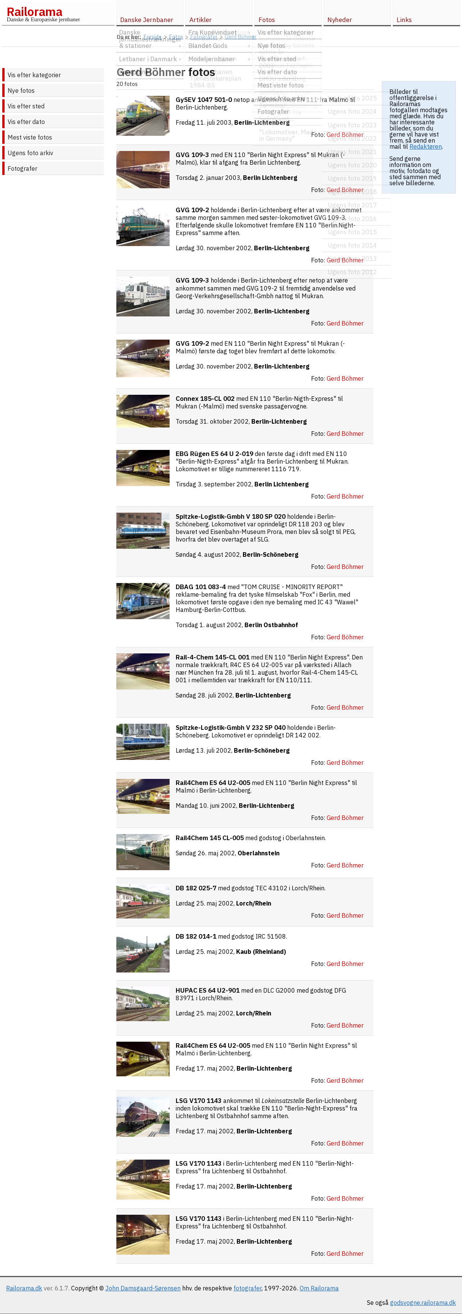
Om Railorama (319, 1288)
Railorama (34, 11)
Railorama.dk (24, 1288)
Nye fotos (21, 90)
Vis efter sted (26, 106)
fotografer (247, 1288)
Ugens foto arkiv (30, 153)
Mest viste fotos (30, 137)
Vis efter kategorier (34, 75)
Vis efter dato (26, 122)
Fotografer (22, 168)
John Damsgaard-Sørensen (143, 1288)
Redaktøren (426, 146)
